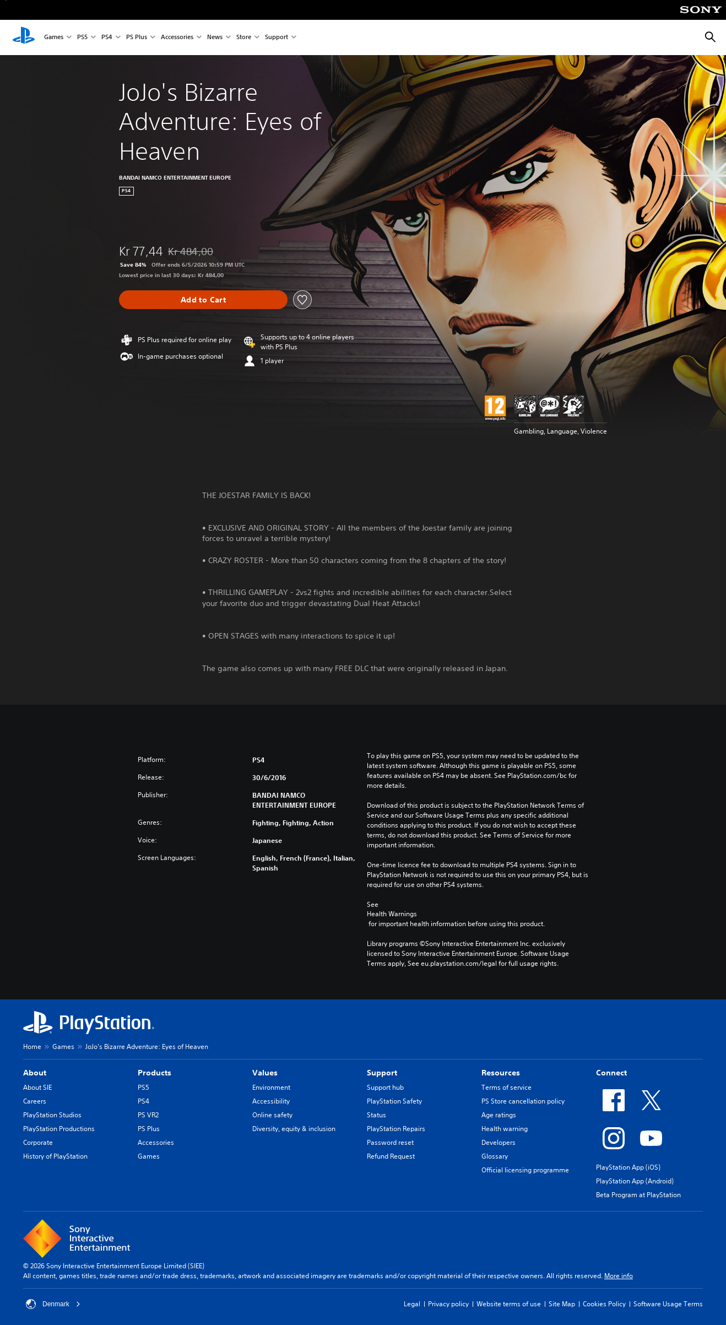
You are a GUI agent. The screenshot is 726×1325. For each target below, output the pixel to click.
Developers (498, 1142)
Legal (412, 1303)
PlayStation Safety (394, 1101)
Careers (34, 1101)
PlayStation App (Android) (635, 1181)
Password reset (390, 1142)
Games (53, 38)
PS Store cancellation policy (523, 1101)
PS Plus (136, 38)
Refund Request (391, 1156)
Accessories (177, 38)
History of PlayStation (55, 1156)
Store (243, 38)
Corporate (38, 1142)
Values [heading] (265, 1073)
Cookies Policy (604, 1303)
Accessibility (271, 1101)
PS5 (82, 38)
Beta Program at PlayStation (638, 1194)
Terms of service (506, 1087)
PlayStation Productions (59, 1128)
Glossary (494, 1156)
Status (376, 1115)
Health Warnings (392, 914)
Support (276, 38)
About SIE (37, 1087)
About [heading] (34, 1073)
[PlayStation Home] (23, 37)
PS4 (106, 38)
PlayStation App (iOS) (628, 1167)
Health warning (504, 1128)
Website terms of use (508, 1303)
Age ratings (498, 1115)
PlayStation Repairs (396, 1128)
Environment (271, 1087)
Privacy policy (448, 1303)
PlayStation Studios (52, 1115)
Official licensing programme (525, 1170)
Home (32, 1046)
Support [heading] (382, 1073)
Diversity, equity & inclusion (293, 1128)
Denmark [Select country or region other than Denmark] (53, 1304)
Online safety (272, 1115)
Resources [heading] (500, 1073)
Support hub (385, 1087)
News (215, 38)
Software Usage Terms (668, 1303)
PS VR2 (148, 1115)
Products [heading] (154, 1073)
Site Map (562, 1303)
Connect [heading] (611, 1073)
